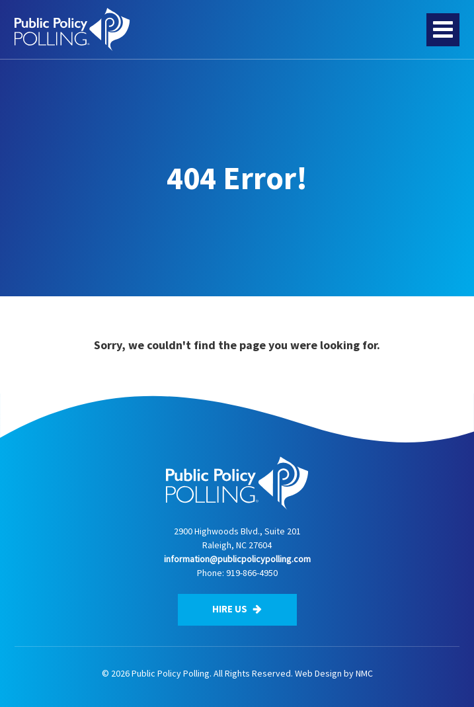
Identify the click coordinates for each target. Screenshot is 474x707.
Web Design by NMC (334, 673)
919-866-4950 (252, 573)
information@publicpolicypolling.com (237, 559)
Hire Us (237, 609)
